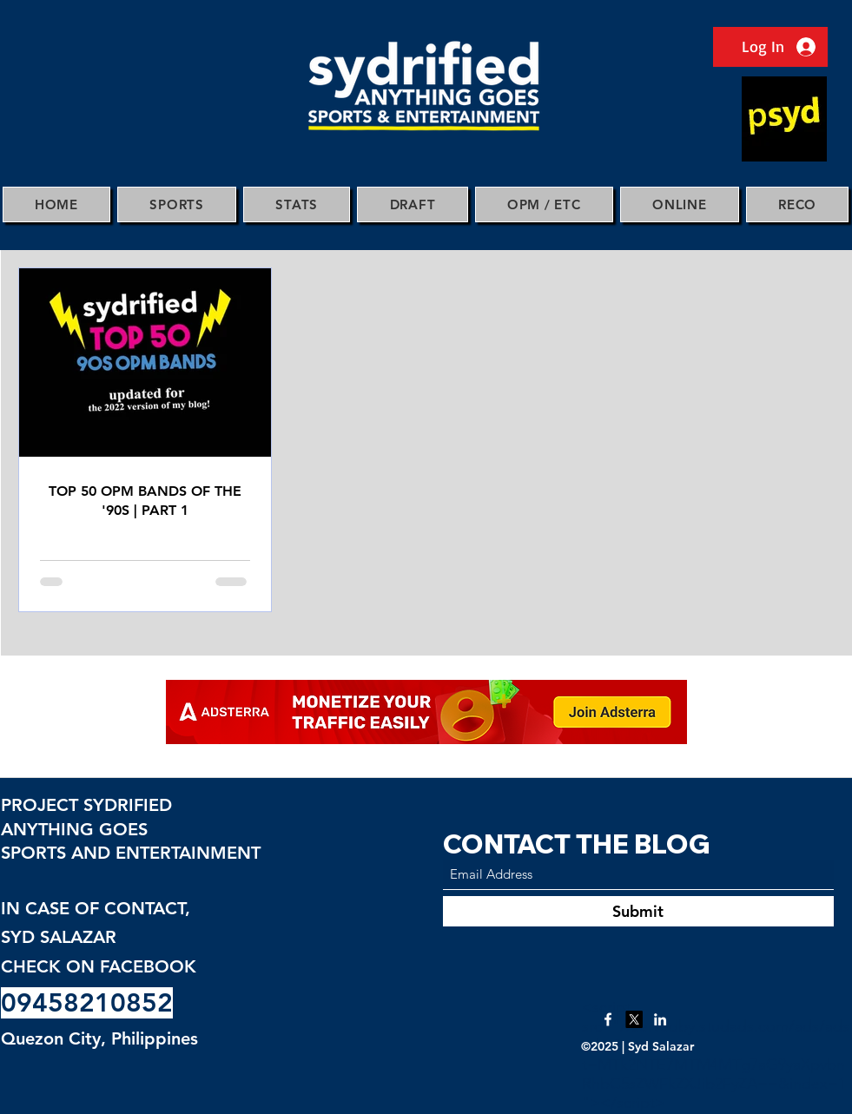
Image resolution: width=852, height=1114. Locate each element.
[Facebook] (608, 1019)
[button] (176, 204)
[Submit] (638, 911)
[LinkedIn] (660, 1019)
